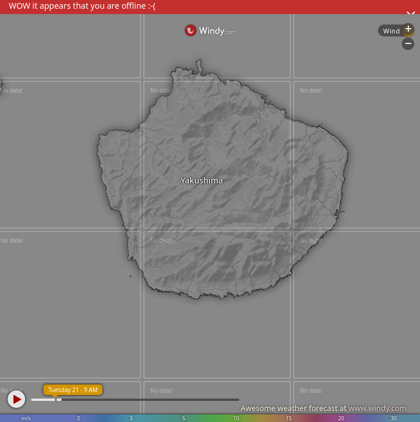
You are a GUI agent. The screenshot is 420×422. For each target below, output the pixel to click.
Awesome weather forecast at (323, 408)
